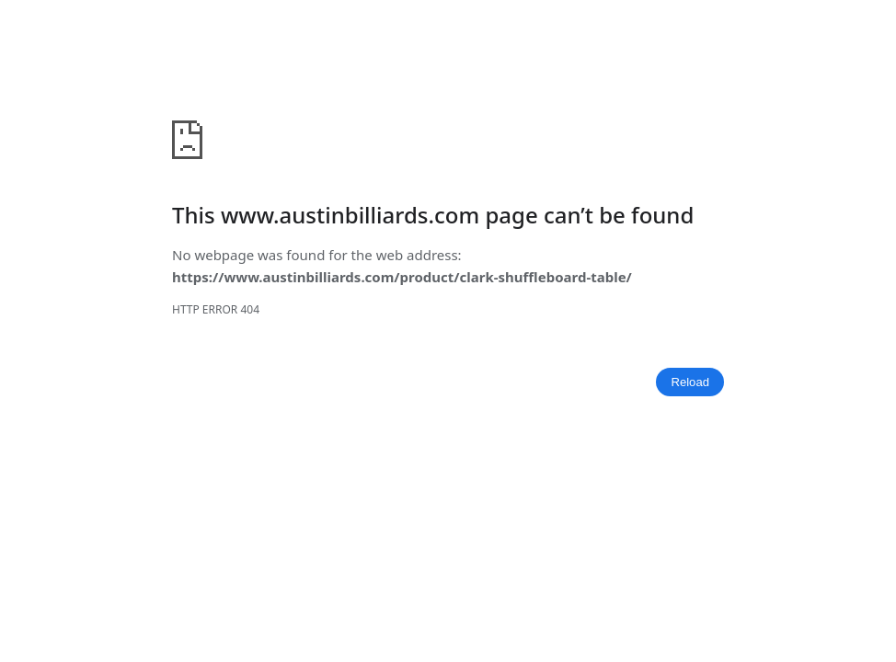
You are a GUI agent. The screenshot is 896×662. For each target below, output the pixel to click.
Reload (690, 382)
